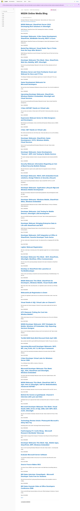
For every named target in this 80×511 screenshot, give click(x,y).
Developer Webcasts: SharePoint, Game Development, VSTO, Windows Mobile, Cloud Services (35, 140)
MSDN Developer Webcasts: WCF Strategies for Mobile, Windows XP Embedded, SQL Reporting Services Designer (38, 326)
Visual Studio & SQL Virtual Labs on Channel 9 (38, 302)
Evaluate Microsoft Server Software (34, 455)
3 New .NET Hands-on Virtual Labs (33, 130)
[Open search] (75, 2)
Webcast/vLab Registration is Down (34, 292)
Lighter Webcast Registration (31, 247)
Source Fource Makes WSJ (31, 464)
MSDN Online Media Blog (34, 9)
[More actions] (58, 10)
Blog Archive (26, 9)
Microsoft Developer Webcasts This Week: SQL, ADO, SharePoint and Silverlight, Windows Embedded (36, 370)
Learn (22, 9)
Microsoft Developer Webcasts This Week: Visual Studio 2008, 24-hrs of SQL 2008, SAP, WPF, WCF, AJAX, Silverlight (39, 409)
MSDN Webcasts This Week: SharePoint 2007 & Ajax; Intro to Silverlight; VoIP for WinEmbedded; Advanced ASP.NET (39, 384)
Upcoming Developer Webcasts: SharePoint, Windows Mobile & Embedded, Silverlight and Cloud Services (38, 96)
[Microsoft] (2, 1)
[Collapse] (13, 9)
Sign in (77, 1)
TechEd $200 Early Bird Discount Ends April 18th (39, 338)
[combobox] (7, 11)
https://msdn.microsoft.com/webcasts (28, 21)
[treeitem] (7, 14)
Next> (22, 497)
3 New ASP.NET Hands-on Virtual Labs (35, 108)
